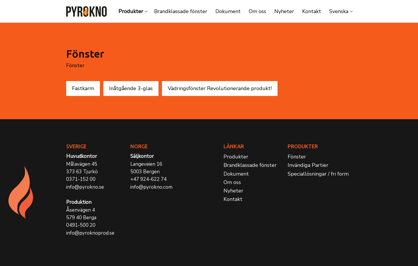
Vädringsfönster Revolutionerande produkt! (220, 88)
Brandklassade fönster (180, 11)
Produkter (130, 11)
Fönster (297, 156)
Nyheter (284, 11)
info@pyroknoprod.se (90, 233)
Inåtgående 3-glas (131, 88)
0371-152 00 (81, 179)
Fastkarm (83, 88)
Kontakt (311, 11)
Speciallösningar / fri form (318, 173)
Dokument (228, 11)
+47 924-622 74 (148, 179)
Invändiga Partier (308, 165)
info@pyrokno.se (85, 187)
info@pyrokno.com (151, 187)
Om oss (257, 11)
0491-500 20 (81, 225)
